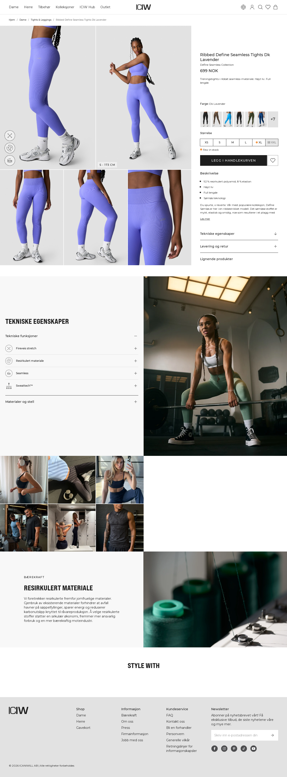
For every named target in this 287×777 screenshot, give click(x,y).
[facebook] (214, 748)
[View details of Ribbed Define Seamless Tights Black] (239, 119)
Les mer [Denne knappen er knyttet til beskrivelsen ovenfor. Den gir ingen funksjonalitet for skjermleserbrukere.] (205, 218)
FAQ (169, 715)
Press (125, 728)
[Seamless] (9, 160)
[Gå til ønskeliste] (268, 7)
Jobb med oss (132, 740)
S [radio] (219, 142)
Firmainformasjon (134, 734)
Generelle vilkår (178, 740)
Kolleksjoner (65, 7)
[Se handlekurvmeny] (275, 7)
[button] (48, 97)
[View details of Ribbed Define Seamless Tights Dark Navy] (261, 119)
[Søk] (260, 7)
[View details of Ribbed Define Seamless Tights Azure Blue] (228, 119)
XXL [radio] (271, 142)
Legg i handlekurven (233, 160)
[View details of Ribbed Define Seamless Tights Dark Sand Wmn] (216, 119)
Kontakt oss (175, 722)
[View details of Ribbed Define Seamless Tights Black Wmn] (205, 119)
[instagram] (224, 748)
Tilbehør (44, 7)
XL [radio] (260, 142)
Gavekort (83, 728)
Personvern (175, 734)
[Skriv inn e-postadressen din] (238, 735)
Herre (28, 7)
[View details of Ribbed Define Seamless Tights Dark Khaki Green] (250, 119)
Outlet (105, 7)
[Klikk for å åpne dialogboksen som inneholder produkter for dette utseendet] (24, 480)
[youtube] (253, 748)
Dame (14, 7)
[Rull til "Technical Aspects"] (239, 234)
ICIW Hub (87, 7)
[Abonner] (272, 735)
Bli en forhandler (178, 728)
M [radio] (232, 142)
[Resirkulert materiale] (9, 148)
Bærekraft (129, 715)
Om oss (127, 722)
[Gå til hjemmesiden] (143, 7)
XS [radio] (206, 142)
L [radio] (245, 142)
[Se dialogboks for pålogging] (252, 7)
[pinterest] (234, 748)
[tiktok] (243, 748)
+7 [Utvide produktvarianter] (273, 119)
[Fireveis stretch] (9, 135)
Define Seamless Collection (217, 64)
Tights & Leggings (41, 19)
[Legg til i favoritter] (272, 160)
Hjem (12, 19)
